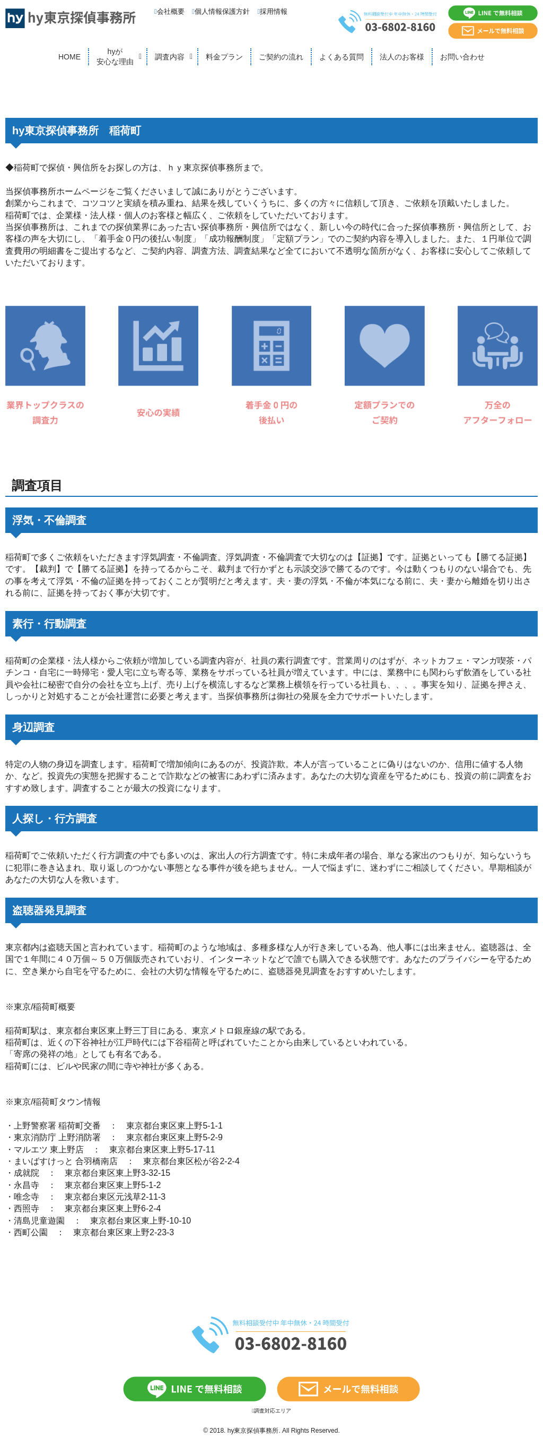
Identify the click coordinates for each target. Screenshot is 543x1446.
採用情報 (273, 11)
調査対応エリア (271, 1411)
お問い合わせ (462, 57)
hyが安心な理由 (115, 56)
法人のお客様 (402, 57)
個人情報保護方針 (221, 11)
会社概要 (169, 11)
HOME (69, 57)
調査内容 (170, 57)
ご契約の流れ (281, 57)
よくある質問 (341, 57)
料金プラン (224, 57)
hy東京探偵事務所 (253, 1430)
